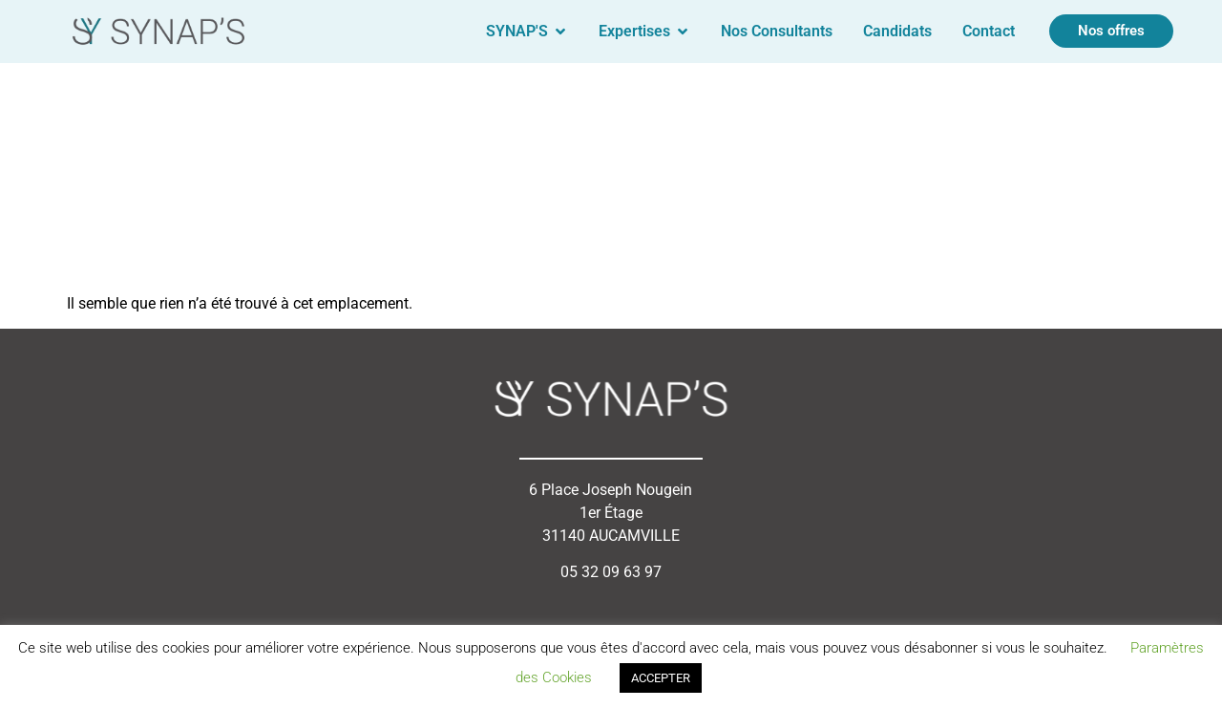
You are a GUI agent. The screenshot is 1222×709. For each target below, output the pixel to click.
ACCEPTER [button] (660, 678)
